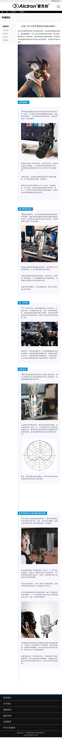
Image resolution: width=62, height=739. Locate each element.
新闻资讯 (13, 12)
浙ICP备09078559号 (31, 735)
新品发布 (5, 37)
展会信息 (5, 33)
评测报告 (21, 12)
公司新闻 (5, 30)
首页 (7, 12)
